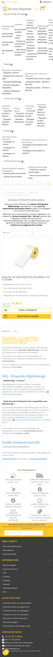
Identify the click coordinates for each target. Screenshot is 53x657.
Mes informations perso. (12, 546)
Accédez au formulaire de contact (17, 645)
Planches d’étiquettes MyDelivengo (42, 31)
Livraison (6, 577)
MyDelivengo (43, 26)
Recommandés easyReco (20, 30)
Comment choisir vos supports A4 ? (16, 607)
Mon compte (9, 541)
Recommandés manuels (7, 43)
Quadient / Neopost (6, 107)
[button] (5, 652)
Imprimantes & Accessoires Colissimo (31, 56)
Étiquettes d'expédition (12, 70)
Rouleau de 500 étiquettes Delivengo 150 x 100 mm (25, 278)
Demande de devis (10, 588)
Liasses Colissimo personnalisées (31, 25)
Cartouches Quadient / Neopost (7, 113)
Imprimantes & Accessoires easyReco (20, 52)
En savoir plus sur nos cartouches (16, 614)
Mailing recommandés (37, 167)
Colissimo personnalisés (12, 177)
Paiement (6, 580)
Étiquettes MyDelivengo (12, 82)
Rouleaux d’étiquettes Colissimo (30, 48)
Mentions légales (9, 565)
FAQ (4, 592)
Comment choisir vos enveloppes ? (16, 611)
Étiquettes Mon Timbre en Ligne (38, 78)
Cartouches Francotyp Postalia (30, 113)
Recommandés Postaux (8, 27)
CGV (4, 573)
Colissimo (30, 20)
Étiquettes (41, 104)
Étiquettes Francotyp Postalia (29, 122)
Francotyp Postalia (29, 107)
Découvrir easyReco (10, 622)
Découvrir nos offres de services (15, 618)
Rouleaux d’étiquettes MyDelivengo (42, 39)
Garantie (6, 584)
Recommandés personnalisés (7, 35)
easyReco (19, 24)
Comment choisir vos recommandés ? (17, 603)
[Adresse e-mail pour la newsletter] (23, 533)
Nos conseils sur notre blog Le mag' (16, 626)
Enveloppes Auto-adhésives (9, 138)
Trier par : (6, 232)
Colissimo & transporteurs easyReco (20, 44)
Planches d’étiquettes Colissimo (30, 39)
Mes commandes (9, 554)
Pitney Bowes (17, 109)
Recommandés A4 (7, 51)
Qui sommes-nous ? (10, 569)
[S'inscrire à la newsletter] (45, 533)
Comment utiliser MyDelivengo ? (16, 446)
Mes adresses (8, 550)
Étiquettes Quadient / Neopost (6, 122)
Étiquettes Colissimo (11, 73)
